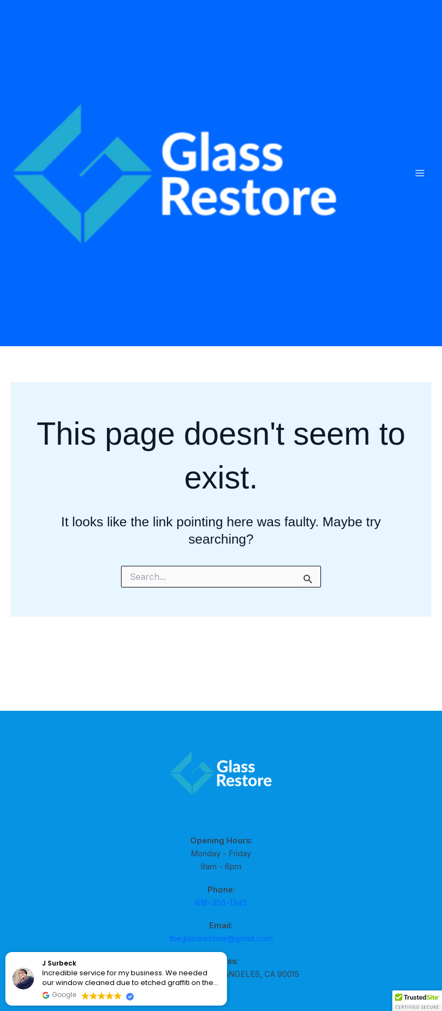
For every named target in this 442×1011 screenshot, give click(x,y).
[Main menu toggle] (419, 202)
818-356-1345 (221, 903)
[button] (417, 1000)
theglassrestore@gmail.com (221, 938)
